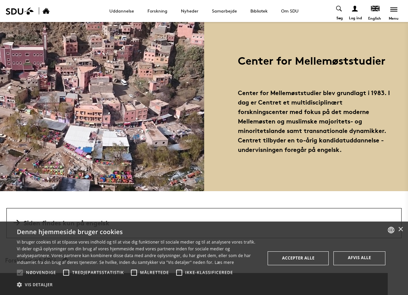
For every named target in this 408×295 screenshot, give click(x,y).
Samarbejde (224, 11)
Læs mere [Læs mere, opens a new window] (224, 262)
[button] (20, 272)
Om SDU (290, 11)
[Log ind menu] (354, 11)
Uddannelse (121, 11)
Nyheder (189, 11)
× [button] (400, 229)
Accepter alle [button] (298, 258)
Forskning (157, 11)
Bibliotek (259, 11)
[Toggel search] (339, 11)
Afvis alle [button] (359, 257)
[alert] (204, 258)
